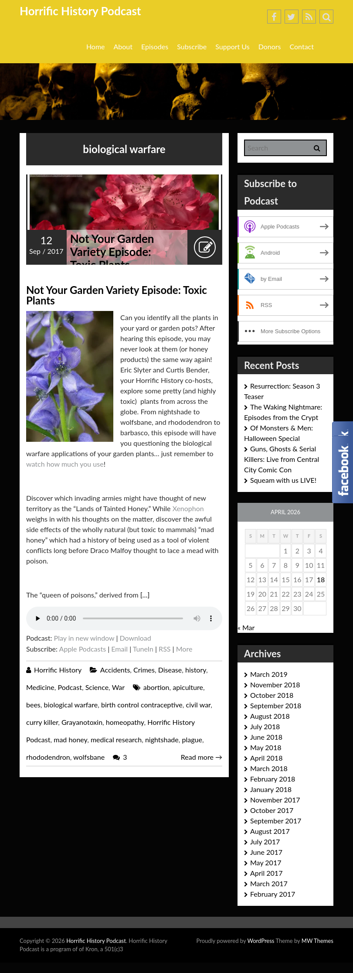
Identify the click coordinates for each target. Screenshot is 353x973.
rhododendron (48, 757)
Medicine (40, 687)
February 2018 (272, 779)
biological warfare (71, 704)
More (184, 649)
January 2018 (271, 789)
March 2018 (269, 768)
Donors (269, 46)
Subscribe (192, 46)
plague (192, 739)
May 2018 (265, 747)
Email (119, 649)
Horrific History (57, 670)
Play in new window (84, 638)
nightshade (162, 739)
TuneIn (143, 649)
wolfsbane (89, 757)
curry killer (42, 722)
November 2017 (275, 799)
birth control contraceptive (142, 704)
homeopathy (125, 722)
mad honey (70, 739)
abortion (156, 687)
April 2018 (266, 758)
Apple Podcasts (82, 649)
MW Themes (317, 940)
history (195, 670)
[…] (145, 595)
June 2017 (266, 852)
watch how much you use (65, 464)
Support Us (232, 46)
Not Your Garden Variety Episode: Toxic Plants (112, 252)
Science (97, 687)
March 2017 (269, 883)
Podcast (69, 687)
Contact (302, 46)
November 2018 (275, 684)
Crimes (144, 670)
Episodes (154, 46)
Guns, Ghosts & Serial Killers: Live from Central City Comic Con (281, 459)
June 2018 (266, 737)
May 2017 (265, 862)
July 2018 (265, 726)
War (118, 687)
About (123, 46)
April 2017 (266, 873)
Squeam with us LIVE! (283, 480)
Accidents (115, 670)
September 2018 (275, 705)
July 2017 (265, 841)
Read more (201, 757)
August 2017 (270, 831)
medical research (116, 739)
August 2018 (270, 716)
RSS (164, 649)
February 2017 (272, 894)
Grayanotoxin (81, 722)
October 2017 (271, 810)
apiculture (188, 687)
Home (95, 46)
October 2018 (271, 695)
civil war (198, 704)
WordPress (260, 940)
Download (135, 638)
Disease (170, 670)
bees (33, 704)
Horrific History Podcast (80, 11)
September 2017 (275, 820)
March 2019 (269, 674)
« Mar (246, 627)
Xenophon (188, 508)
